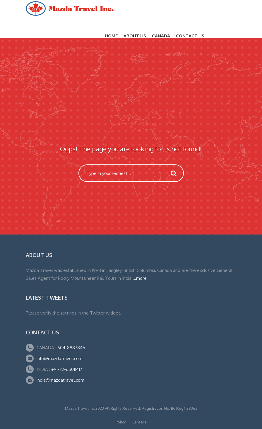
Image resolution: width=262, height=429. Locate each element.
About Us (135, 36)
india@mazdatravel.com (60, 380)
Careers (139, 422)
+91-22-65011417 (66, 369)
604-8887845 (70, 347)
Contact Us (190, 36)
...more (140, 278)
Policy (121, 422)
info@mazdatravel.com (60, 358)
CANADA (161, 36)
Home (111, 36)
